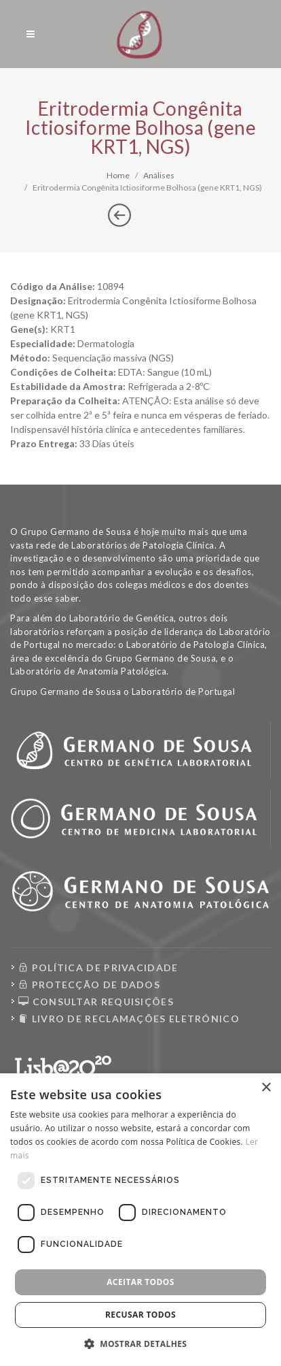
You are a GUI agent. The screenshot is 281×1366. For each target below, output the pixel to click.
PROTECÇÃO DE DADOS (89, 984)
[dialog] (140, 1219)
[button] (140, 1343)
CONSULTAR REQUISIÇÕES (96, 1001)
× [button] (266, 1088)
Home (118, 175)
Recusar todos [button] (140, 1314)
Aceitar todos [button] (140, 1282)
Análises (158, 175)
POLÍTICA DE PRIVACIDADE (98, 967)
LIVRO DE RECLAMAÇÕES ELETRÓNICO (129, 1018)
